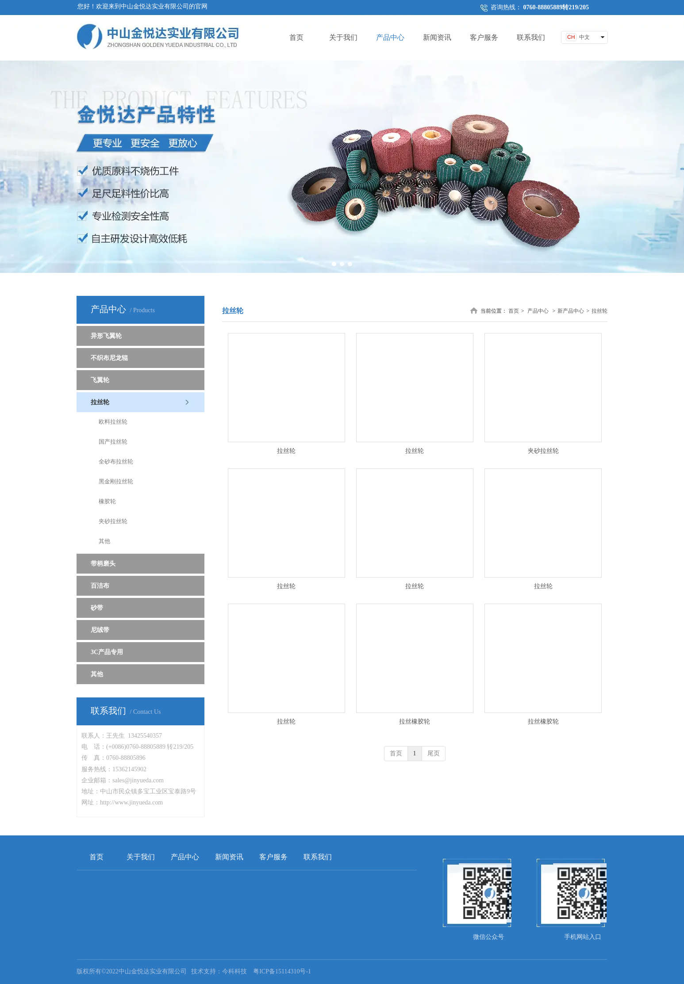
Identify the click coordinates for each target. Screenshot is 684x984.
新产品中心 (570, 311)
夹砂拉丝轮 (543, 451)
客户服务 (273, 857)
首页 (513, 311)
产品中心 (538, 311)
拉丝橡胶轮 (414, 721)
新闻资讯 (229, 857)
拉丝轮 (599, 311)
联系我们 (318, 857)
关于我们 (141, 857)
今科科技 (234, 971)
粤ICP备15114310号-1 (282, 971)
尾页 (433, 753)
